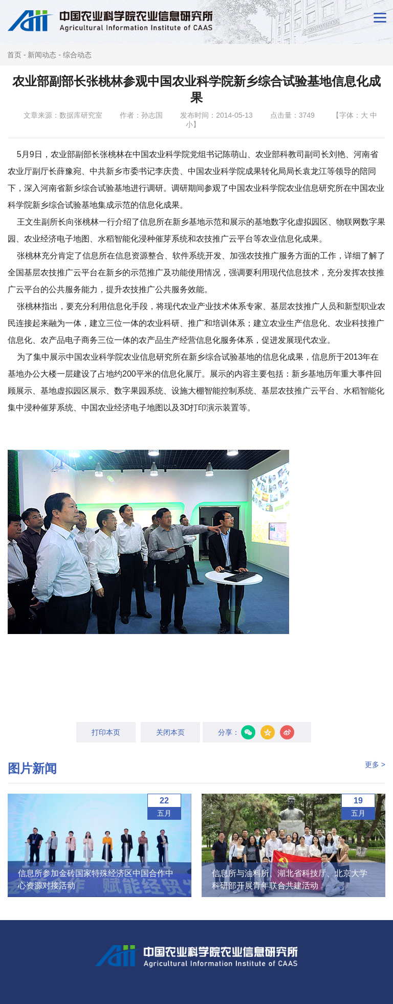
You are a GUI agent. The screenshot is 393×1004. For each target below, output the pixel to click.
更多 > (375, 764)
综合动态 (77, 55)
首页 (14, 55)
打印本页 (106, 732)
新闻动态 (42, 55)
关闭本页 (170, 732)
